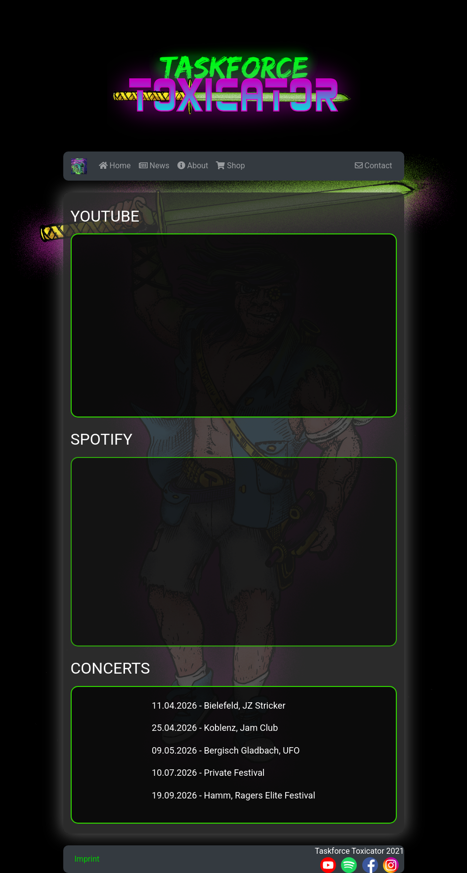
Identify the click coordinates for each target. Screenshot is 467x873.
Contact (373, 165)
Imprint (87, 859)
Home (115, 165)
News (154, 165)
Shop (230, 165)
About (193, 165)
